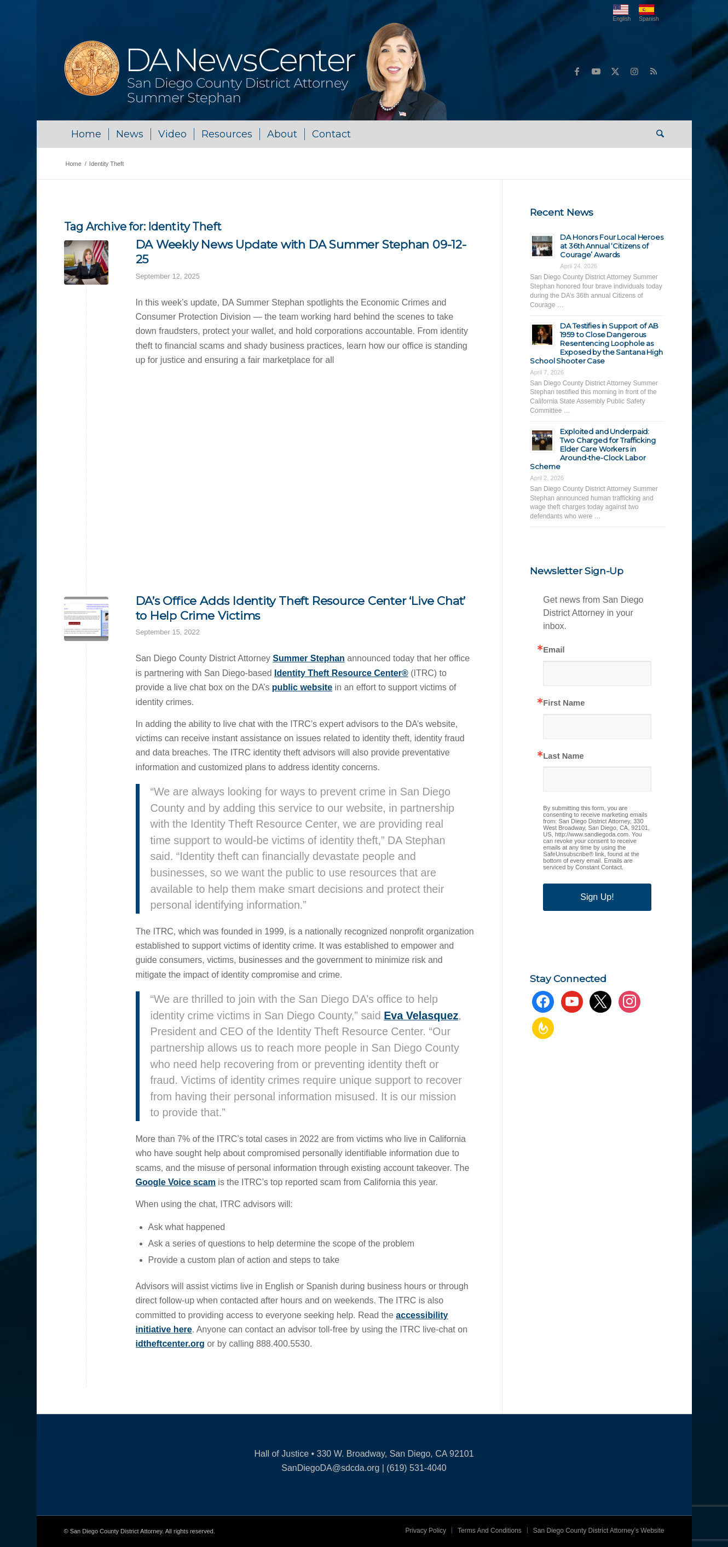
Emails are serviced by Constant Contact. (587, 863)
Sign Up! (597, 897)
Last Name (563, 756)
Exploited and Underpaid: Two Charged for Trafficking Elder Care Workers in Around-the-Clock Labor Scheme (593, 449)
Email (553, 650)
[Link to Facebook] (577, 71)
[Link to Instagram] (634, 71)
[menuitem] (86, 134)
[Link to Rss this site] (653, 71)
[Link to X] (615, 71)
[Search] (656, 134)
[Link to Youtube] (596, 71)
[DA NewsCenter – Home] (257, 71)
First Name (564, 703)
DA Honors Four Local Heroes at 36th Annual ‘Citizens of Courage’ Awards (611, 246)
